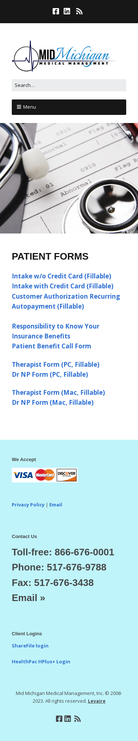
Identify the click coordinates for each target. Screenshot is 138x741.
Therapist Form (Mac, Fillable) (58, 392)
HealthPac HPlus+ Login (41, 661)
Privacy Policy (28, 504)
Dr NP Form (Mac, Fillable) (52, 402)
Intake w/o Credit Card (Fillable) (61, 276)
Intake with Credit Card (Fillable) (62, 286)
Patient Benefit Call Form (51, 346)
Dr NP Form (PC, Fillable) (50, 374)
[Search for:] (69, 85)
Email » (28, 597)
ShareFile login (30, 645)
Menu (29, 106)
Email (55, 504)
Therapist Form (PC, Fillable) (55, 364)
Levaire (97, 701)
